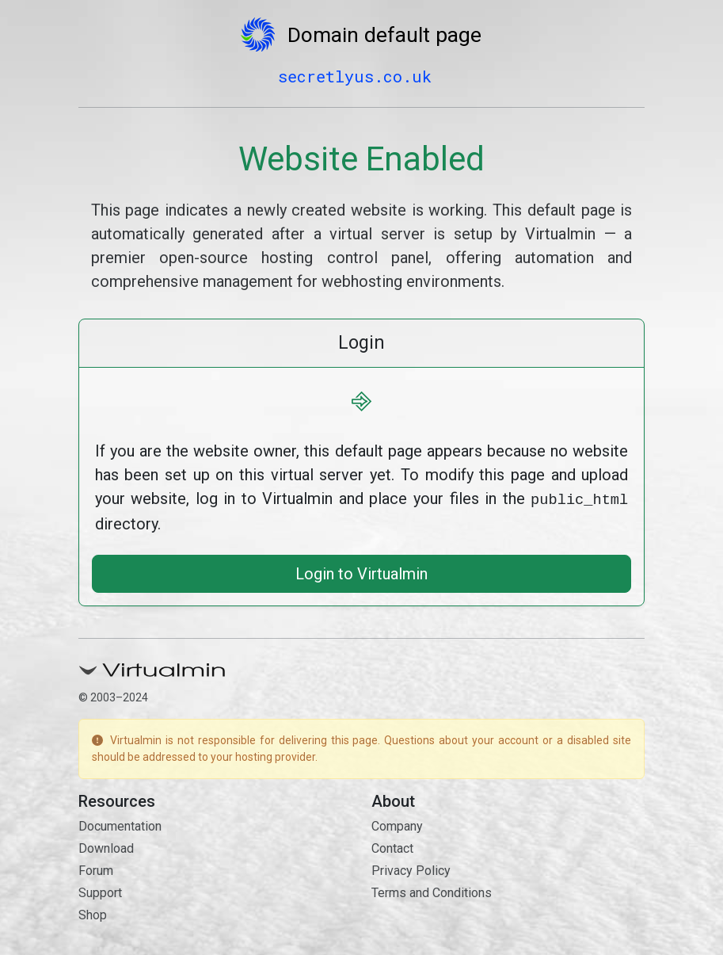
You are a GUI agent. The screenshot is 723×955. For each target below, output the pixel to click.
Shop (92, 913)
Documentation (120, 824)
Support (100, 891)
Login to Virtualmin (361, 572)
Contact (392, 846)
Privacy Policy (411, 869)
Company (397, 824)
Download (106, 846)
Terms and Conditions (431, 891)
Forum (95, 869)
